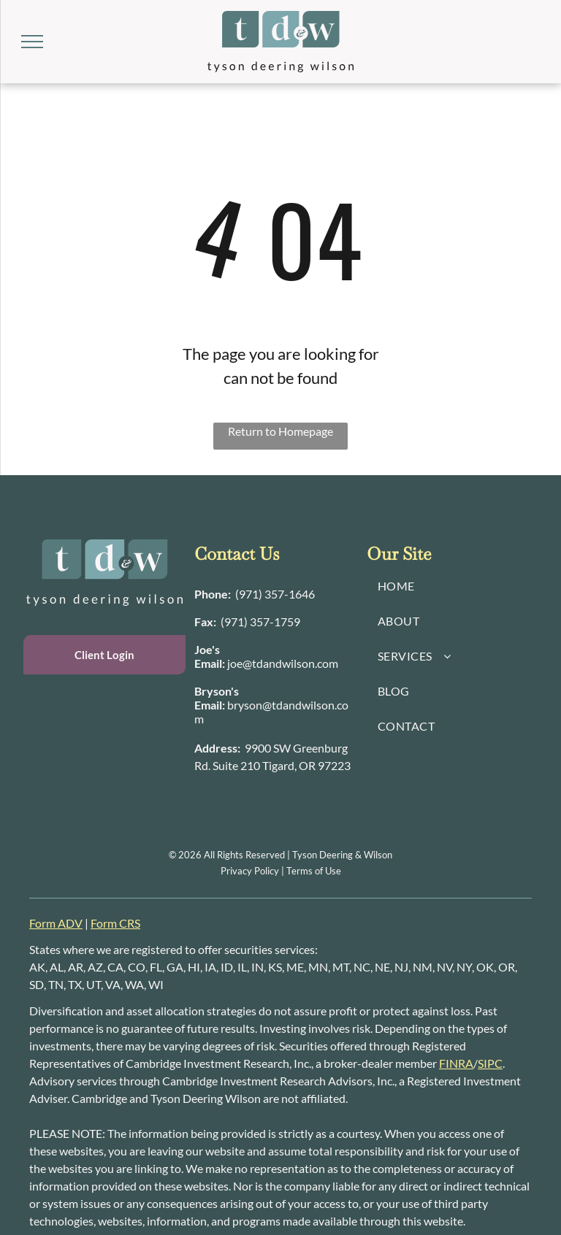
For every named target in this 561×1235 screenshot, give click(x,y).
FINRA (456, 1063)
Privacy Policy (250, 871)
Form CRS (115, 923)
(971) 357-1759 (260, 621)
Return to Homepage (280, 431)
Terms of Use (313, 871)
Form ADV (56, 923)
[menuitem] (453, 586)
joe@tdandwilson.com (282, 663)
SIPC (490, 1063)
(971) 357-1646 (275, 594)
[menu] (32, 42)
